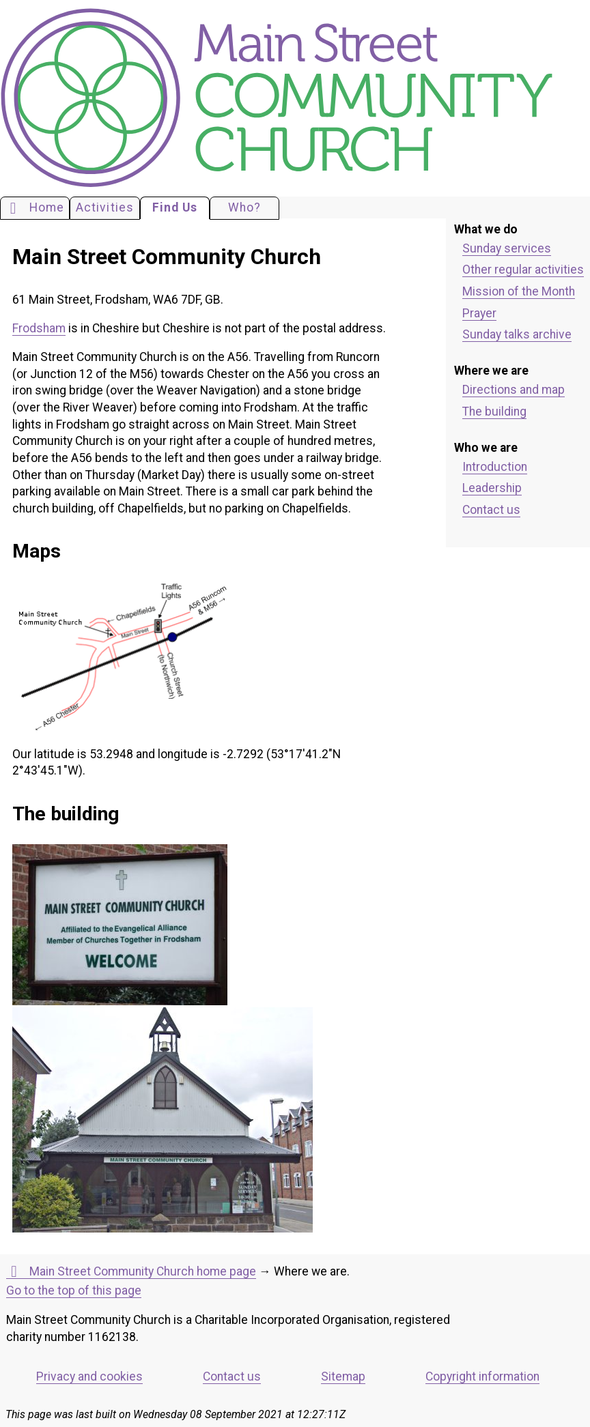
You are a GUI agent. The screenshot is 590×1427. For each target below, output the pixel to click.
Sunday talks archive (517, 334)
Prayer (479, 313)
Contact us (491, 510)
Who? (244, 207)
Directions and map (513, 390)
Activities (105, 207)
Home (34, 208)
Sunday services (506, 248)
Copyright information (482, 1376)
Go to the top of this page (73, 1290)
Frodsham (39, 328)
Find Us (174, 207)
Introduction (494, 467)
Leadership (492, 488)
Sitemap (343, 1376)
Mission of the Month (518, 291)
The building (494, 411)
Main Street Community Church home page (131, 1272)
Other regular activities (523, 269)
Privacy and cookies (89, 1376)
